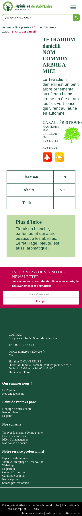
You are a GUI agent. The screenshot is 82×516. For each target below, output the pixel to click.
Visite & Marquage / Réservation (23, 461)
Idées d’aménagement (15, 439)
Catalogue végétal (13, 475)
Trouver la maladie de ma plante (22, 432)
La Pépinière (10, 390)
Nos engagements (13, 393)
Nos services (10, 412)
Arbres (38, 27)
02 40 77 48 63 (24, 344)
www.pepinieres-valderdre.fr (27, 351)
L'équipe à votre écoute (17, 408)
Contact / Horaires (13, 472)
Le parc (7, 415)
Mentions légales (32, 513)
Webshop (8, 465)
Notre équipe (10, 479)
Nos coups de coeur (14, 443)
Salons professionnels (16, 482)
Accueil (7, 27)
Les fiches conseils (14, 436)
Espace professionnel (15, 458)
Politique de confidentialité (63, 513)
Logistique (8, 468)
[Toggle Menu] (73, 7)
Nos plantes (23, 27)
